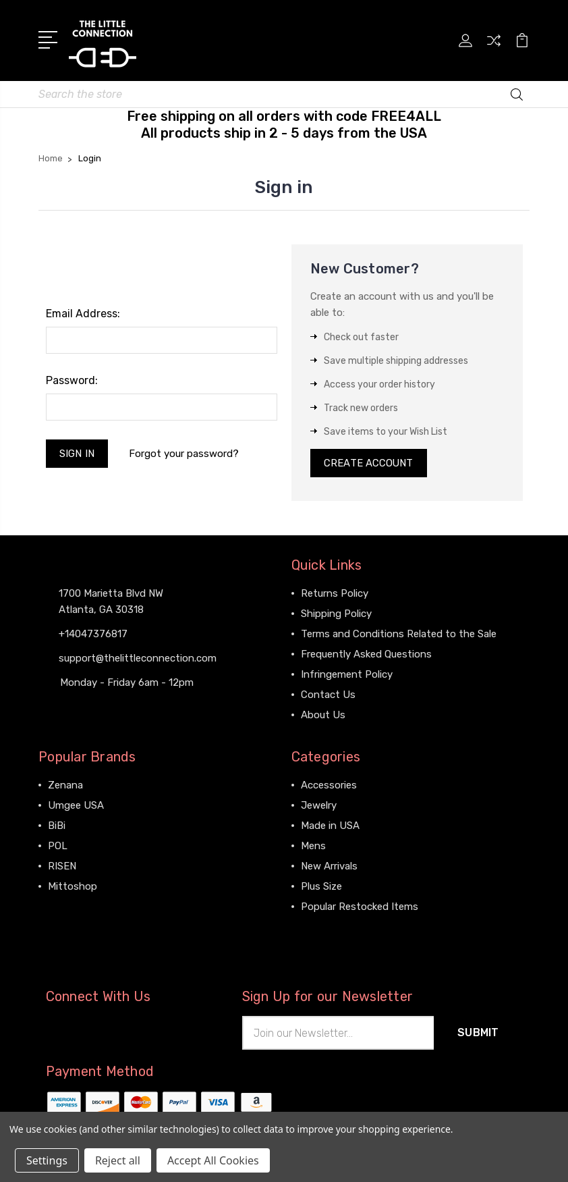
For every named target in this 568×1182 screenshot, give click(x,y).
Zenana (65, 786)
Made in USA (330, 827)
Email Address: (83, 313)
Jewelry (319, 807)
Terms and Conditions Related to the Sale (398, 635)
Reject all (117, 1160)
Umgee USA (76, 807)
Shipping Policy (336, 615)
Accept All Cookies (213, 1160)
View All (67, 908)
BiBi (56, 827)
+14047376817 (93, 634)
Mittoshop (72, 888)
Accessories (329, 786)
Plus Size (321, 888)
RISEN (62, 867)
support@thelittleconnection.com (138, 659)
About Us (323, 716)
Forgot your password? (184, 454)
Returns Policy (334, 595)
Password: (72, 380)
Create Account (369, 464)
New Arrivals (329, 867)
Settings (46, 1160)
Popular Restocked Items (359, 908)
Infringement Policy (347, 676)
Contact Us (328, 696)
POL (57, 847)
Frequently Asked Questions (366, 655)
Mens (313, 847)
